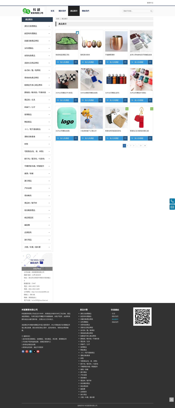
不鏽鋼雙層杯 (110, 55)
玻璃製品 (28, 114)
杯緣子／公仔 (29, 107)
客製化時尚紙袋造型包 (113, 131)
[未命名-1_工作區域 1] (37, 262)
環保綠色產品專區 (31, 78)
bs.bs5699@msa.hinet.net (40, 300)
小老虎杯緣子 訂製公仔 (88, 131)
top (171, 400)
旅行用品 (28, 240)
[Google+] (26, 351)
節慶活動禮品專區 (31, 41)
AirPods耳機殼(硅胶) (63, 131)
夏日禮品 (28, 181)
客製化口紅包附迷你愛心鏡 (139, 131)
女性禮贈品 (28, 48)
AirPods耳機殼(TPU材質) (64, 93)
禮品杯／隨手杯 (30, 203)
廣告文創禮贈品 (30, 26)
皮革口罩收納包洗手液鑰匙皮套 (141, 55)
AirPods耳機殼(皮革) (112, 93)
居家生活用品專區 (31, 63)
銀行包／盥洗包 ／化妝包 (34, 159)
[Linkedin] (30, 351)
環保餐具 (28, 195)
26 (141, 145)
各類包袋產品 (29, 55)
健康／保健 (28, 173)
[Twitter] (34, 351)
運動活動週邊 (29, 137)
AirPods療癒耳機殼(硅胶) (89, 93)
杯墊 (26, 144)
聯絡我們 (85, 11)
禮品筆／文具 (29, 100)
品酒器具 (28, 232)
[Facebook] (23, 351)
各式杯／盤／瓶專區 (32, 70)
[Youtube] (38, 351)
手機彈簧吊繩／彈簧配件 (34, 166)
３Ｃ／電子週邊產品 (32, 129)
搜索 (151, 11)
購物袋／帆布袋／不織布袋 (35, 92)
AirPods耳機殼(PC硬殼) (138, 93)
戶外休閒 (28, 188)
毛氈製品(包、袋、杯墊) (34, 151)
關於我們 (62, 11)
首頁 (52, 11)
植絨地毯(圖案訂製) (62, 55)
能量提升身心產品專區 (33, 85)
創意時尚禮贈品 (30, 33)
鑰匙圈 (27, 225)
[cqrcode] (142, 316)
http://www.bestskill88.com (40, 292)
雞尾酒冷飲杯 (85, 55)
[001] (33, 11)
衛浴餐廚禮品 (29, 210)
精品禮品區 (28, 218)
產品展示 (73, 11)
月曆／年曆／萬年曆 (32, 247)
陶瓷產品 (28, 122)
